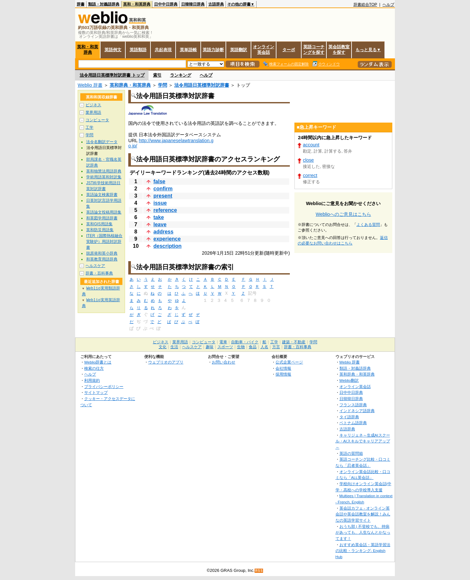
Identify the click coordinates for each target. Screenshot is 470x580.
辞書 (81, 4)
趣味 (209, 347)
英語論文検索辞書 (102, 194)
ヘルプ (388, 4)
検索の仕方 (94, 368)
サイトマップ (96, 392)
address (163, 231)
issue (160, 203)
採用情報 (283, 374)
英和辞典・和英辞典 (130, 85)
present (162, 196)
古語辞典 (216, 4)
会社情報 (283, 368)
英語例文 (112, 49)
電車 (223, 342)
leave (159, 224)
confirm (163, 188)
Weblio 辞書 (90, 85)
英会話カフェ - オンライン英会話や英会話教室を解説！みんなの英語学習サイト (363, 514)
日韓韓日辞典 (193, 4)
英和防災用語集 (100, 230)
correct (310, 175)
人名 (264, 347)
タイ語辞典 (349, 417)
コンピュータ (97, 120)
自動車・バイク (244, 342)
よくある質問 (368, 224)
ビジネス (93, 105)
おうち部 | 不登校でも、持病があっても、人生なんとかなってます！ (363, 532)
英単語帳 (188, 49)
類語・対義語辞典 (103, 4)
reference (165, 210)
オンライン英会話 (263, 49)
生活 (174, 347)
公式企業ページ (289, 362)
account (311, 144)
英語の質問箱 (351, 453)
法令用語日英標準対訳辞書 (201, 85)
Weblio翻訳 (349, 380)
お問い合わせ (223, 362)
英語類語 (138, 49)
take (158, 217)
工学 (89, 127)
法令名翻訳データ (102, 142)
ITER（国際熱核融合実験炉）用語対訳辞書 (104, 241)
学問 (162, 85)
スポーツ (225, 347)
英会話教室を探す (339, 49)
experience (167, 239)
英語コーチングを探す (313, 49)
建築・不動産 (294, 342)
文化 (162, 347)
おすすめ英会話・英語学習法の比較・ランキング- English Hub (363, 551)
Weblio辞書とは (97, 362)
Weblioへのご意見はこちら (343, 214)
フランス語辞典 (353, 405)
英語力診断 (213, 49)
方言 (276, 347)
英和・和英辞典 (136, 4)
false (159, 181)
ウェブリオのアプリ (165, 362)
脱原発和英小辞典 (102, 253)
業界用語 (93, 112)
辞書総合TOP (365, 4)
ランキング (180, 75)
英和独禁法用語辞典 (103, 171)
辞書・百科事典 (99, 273)
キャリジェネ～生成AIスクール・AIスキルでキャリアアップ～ (363, 441)
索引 (157, 75)
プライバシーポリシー (103, 386)
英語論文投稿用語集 (103, 212)
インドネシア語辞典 (357, 411)
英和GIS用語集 (99, 224)
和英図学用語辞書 (102, 218)
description (167, 246)
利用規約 (92, 380)
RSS (259, 571)
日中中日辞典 (166, 4)
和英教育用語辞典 (102, 259)
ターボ (288, 49)
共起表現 (163, 49)
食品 (253, 347)
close (308, 160)
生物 (241, 347)
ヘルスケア (95, 265)
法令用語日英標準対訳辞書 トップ (112, 75)
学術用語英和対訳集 (103, 177)
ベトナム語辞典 (353, 423)
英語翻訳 (238, 49)
